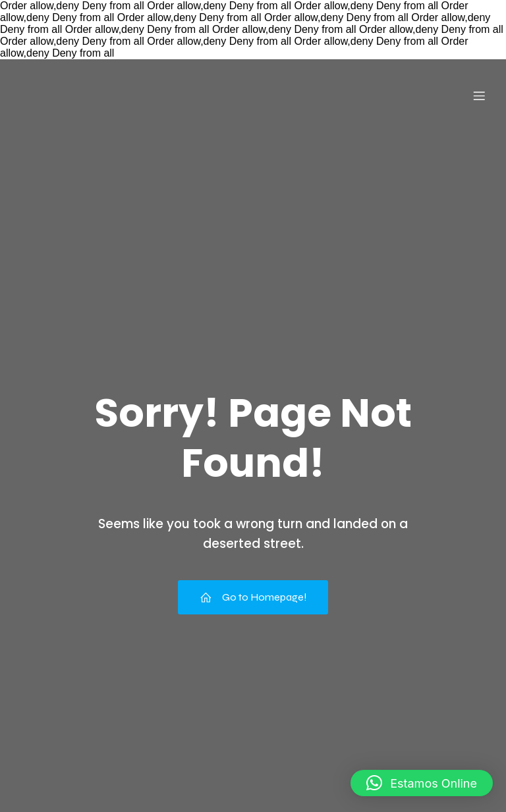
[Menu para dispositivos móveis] (479, 95)
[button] (422, 783)
